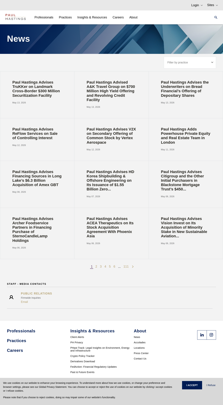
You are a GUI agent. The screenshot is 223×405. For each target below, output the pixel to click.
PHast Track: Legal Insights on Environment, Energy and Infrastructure (100, 349)
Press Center (141, 353)
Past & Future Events (82, 372)
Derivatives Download (82, 361)
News (137, 337)
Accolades (139, 342)
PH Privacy (76, 342)
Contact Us (140, 358)
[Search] (214, 17)
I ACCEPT (192, 385)
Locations (139, 347)
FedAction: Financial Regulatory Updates (93, 366)
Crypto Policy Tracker (82, 356)
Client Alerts (77, 337)
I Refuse (211, 385)
